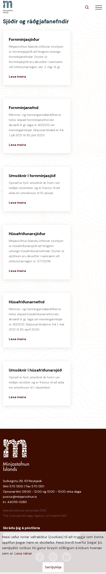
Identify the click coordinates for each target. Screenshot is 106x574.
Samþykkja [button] (53, 567)
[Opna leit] (86, 7)
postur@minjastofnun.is (20, 497)
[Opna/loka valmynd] (98, 7)
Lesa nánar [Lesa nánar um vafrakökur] (23, 553)
